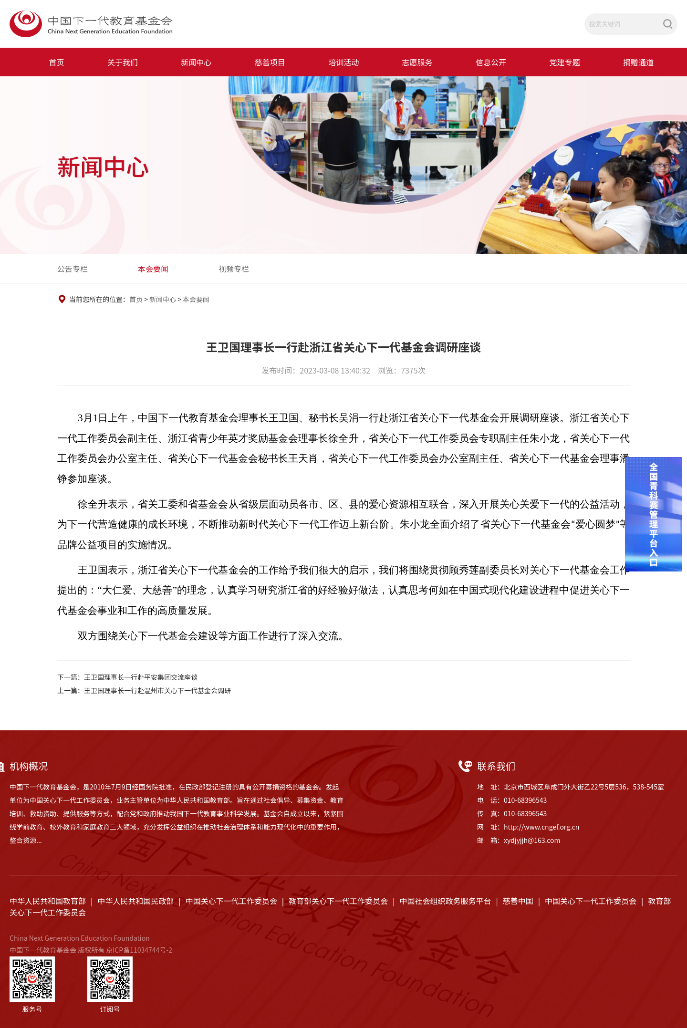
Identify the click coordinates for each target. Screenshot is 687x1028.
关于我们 (122, 62)
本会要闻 (153, 268)
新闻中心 (196, 62)
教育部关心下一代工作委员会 (338, 900)
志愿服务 (417, 62)
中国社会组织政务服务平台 (445, 900)
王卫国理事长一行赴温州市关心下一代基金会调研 (157, 690)
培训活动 (343, 62)
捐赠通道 (638, 62)
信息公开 (491, 62)
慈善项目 (270, 62)
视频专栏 (234, 268)
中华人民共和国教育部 (48, 900)
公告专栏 (72, 268)
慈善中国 (518, 900)
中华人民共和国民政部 (135, 900)
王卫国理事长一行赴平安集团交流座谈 (141, 677)
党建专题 (564, 62)
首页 (56, 62)
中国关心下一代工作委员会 (231, 900)
